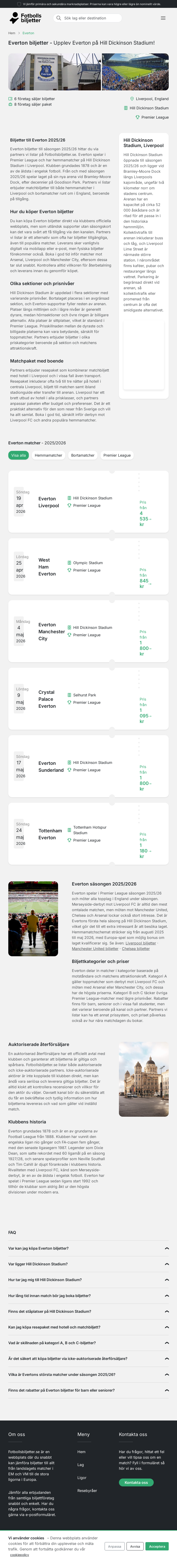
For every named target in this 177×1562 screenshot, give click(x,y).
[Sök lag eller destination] (92, 18)
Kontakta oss (136, 1482)
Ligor (81, 1477)
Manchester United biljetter (95, 948)
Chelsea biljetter (136, 948)
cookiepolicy (19, 1555)
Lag (80, 1464)
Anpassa (114, 1546)
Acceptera (157, 1546)
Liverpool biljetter (141, 943)
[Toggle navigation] (163, 18)
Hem (81, 1451)
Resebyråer (87, 1490)
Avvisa (135, 1546)
